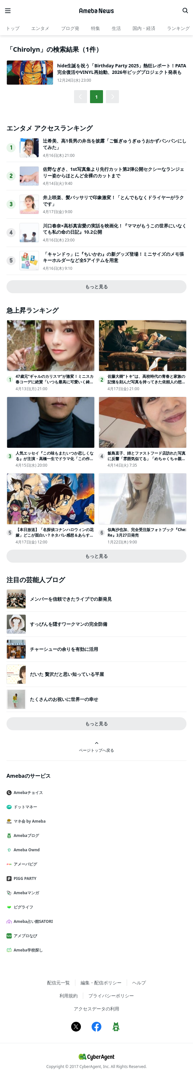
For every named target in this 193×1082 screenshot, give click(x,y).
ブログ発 (70, 28)
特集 (95, 28)
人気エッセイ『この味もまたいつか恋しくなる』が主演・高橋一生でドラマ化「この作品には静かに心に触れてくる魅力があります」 (55, 458)
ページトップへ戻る (96, 747)
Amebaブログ (25, 835)
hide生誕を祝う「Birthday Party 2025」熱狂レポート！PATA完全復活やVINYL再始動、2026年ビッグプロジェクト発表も (121, 68)
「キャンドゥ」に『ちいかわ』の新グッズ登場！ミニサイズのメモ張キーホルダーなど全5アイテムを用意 (113, 257)
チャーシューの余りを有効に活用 (64, 649)
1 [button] (96, 97)
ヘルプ (139, 982)
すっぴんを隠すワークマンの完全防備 (68, 624)
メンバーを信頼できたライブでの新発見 (71, 599)
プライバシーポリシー (111, 996)
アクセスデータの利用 (96, 1009)
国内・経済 (144, 28)
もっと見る (96, 286)
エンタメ (40, 28)
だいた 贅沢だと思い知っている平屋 (67, 674)
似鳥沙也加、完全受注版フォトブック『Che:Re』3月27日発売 (147, 532)
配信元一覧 (58, 982)
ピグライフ (22, 907)
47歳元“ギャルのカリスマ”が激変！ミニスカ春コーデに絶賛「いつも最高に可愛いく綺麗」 (55, 382)
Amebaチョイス (27, 792)
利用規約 (68, 996)
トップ (12, 28)
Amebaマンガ (25, 893)
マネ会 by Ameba (28, 821)
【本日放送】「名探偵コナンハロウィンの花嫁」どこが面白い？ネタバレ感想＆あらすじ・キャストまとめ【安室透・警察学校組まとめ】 (55, 538)
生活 (116, 28)
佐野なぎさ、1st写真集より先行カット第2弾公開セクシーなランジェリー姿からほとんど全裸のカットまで (113, 172)
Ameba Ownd (25, 850)
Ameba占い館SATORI (32, 921)
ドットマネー (24, 807)
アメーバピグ (24, 864)
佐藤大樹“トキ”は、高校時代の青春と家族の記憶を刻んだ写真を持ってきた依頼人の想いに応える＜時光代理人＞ (147, 382)
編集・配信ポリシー (101, 982)
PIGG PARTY (24, 878)
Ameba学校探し (27, 950)
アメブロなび (24, 935)
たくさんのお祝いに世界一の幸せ (64, 699)
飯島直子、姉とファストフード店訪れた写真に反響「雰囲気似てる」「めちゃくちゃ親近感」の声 (147, 458)
